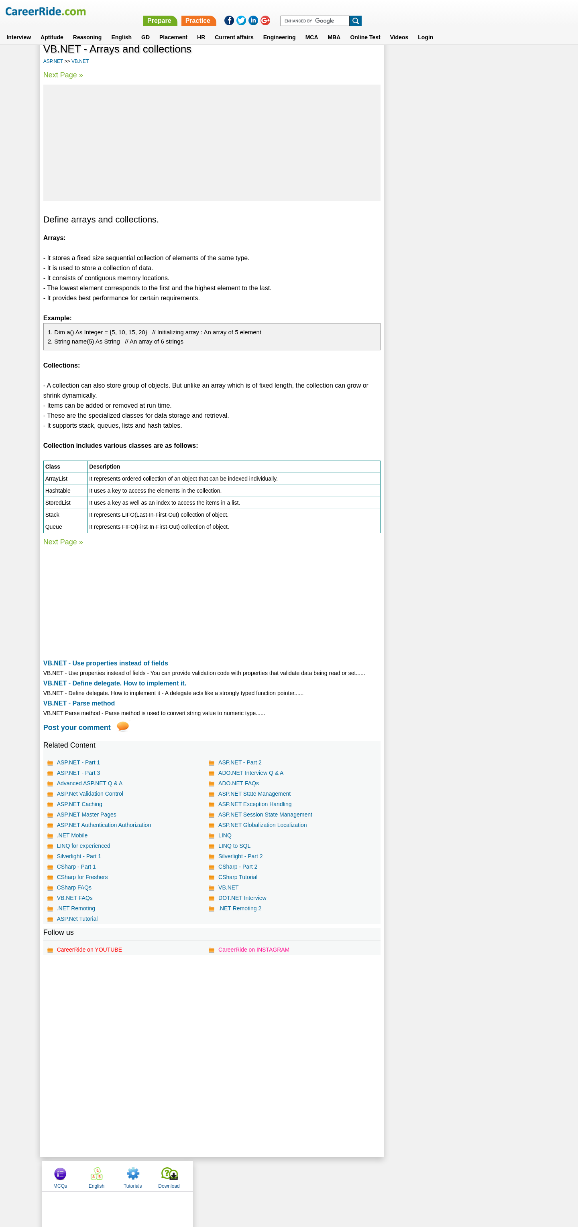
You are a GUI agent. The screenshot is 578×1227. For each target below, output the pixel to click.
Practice (408, 11)
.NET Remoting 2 (239, 908)
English (121, 27)
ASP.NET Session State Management (265, 814)
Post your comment (77, 728)
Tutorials (475, 61)
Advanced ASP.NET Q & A (90, 783)
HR (201, 27)
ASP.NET (53, 61)
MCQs (403, 61)
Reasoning (87, 27)
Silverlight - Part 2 (240, 856)
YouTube (346, 1175)
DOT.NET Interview (242, 898)
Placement (173, 27)
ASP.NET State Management (254, 793)
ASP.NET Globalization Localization (262, 825)
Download (511, 61)
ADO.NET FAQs (238, 783)
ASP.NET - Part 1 (78, 762)
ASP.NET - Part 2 (239, 762)
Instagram (376, 1175)
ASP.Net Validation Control (90, 793)
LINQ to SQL (234, 846)
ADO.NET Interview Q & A (250, 773)
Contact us (248, 1175)
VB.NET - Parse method (79, 703)
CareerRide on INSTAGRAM (253, 949)
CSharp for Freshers (82, 877)
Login (425, 27)
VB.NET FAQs (75, 898)
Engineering (279, 27)
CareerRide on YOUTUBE (89, 949)
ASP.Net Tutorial (77, 919)
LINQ (224, 835)
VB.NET (80, 61)
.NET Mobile (72, 835)
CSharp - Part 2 (237, 866)
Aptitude (52, 27)
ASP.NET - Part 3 (78, 773)
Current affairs (234, 27)
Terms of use (285, 1175)
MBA (334, 27)
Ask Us (318, 1175)
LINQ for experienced (83, 846)
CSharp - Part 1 (76, 866)
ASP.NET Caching (79, 804)
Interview (18, 27)
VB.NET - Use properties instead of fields (105, 663)
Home (189, 1175)
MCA (311, 27)
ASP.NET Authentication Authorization (104, 825)
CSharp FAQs (74, 887)
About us (216, 1175)
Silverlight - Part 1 (79, 856)
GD (145, 27)
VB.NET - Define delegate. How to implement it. (114, 683)
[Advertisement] (211, 143)
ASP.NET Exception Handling (254, 804)
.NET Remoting (76, 908)
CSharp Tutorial (237, 877)
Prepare (370, 11)
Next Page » (63, 75)
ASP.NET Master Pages (86, 814)
